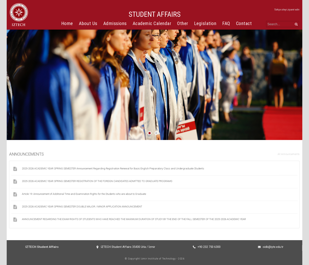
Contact (244, 23)
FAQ (226, 23)
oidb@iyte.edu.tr (273, 247)
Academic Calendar (152, 23)
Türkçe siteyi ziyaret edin (286, 9)
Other (182, 23)
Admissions (115, 23)
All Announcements (289, 154)
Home (67, 23)
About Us (88, 23)
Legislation (205, 23)
